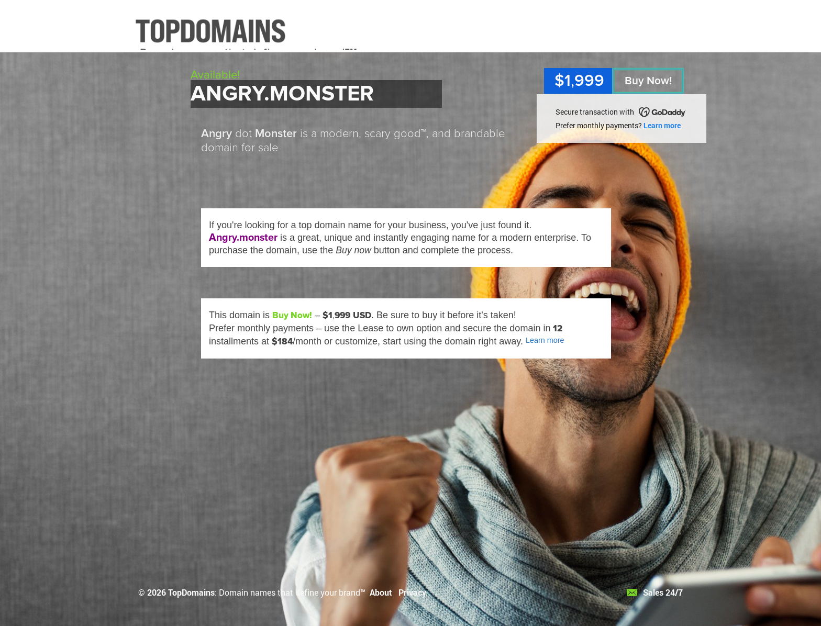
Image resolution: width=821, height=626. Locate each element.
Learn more (662, 125)
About (381, 592)
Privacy (412, 592)
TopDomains (191, 592)
